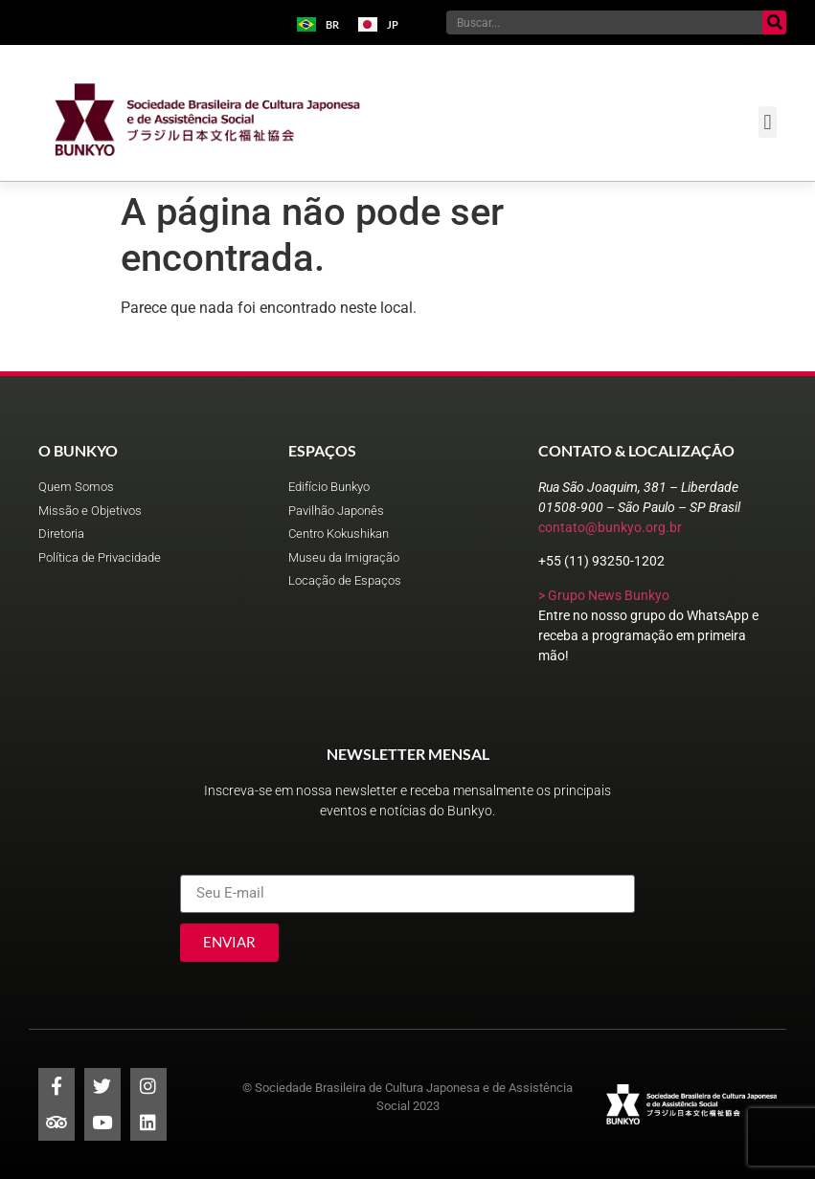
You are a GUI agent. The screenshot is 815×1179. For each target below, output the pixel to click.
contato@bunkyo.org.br (610, 527)
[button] (767, 122)
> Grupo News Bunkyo (603, 595)
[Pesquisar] (774, 22)
